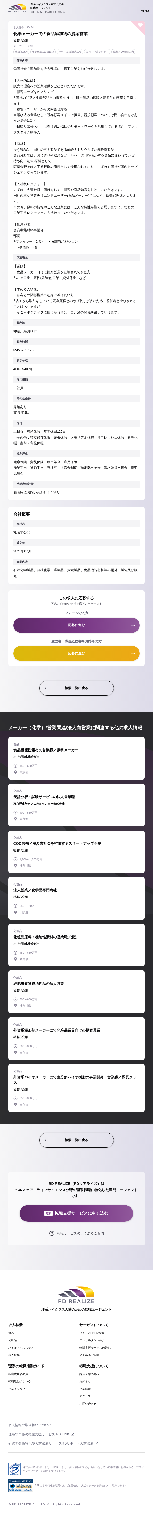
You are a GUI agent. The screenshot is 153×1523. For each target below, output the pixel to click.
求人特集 (14, 1354)
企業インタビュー (19, 1388)
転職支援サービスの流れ (95, 1347)
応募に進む (76, 625)
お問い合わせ (87, 1403)
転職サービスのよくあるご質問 (80, 1233)
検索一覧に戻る (76, 688)
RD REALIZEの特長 (92, 1332)
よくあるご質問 (89, 1354)
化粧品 (12, 1340)
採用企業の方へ (89, 1374)
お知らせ (85, 1381)
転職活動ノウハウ (19, 1381)
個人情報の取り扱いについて (30, 1425)
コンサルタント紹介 (92, 1340)
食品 (11, 1332)
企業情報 (85, 1388)
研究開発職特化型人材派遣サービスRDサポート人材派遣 (51, 1443)
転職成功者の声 (18, 1374)
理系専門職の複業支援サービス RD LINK (38, 1434)
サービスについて (93, 1325)
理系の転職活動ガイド (26, 1366)
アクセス (85, 1396)
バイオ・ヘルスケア (21, 1347)
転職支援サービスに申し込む (76, 1213)
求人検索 (15, 1325)
